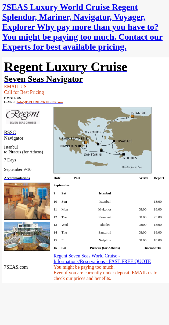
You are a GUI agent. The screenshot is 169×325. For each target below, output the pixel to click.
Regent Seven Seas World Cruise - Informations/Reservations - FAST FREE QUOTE (102, 258)
